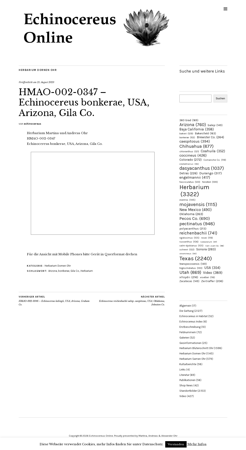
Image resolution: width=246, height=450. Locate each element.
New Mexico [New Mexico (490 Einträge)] (195, 209)
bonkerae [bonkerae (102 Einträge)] (187, 137)
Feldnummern (187, 332)
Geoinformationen (190, 343)
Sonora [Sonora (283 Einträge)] (206, 249)
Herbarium (87, 270)
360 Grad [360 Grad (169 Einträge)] (188, 120)
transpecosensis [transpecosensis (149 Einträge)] (193, 263)
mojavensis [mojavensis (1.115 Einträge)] (198, 204)
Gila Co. (75, 270)
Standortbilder (188, 390)
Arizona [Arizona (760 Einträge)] (192, 124)
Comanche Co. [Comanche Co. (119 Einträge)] (214, 159)
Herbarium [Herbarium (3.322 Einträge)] (194, 191)
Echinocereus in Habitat (193, 316)
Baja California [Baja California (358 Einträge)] (196, 129)
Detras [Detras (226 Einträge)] (188, 173)
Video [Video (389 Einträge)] (212, 272)
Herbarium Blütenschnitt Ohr (196, 348)
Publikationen (187, 380)
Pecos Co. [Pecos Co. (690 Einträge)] (194, 218)
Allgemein (185, 305)
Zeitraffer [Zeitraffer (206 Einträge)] (212, 281)
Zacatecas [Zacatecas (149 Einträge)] (189, 281)
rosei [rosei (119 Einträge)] (207, 237)
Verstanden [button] (176, 444)
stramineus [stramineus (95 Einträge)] (188, 253)
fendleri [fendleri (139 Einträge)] (210, 181)
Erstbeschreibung (190, 326)
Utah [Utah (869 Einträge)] (190, 272)
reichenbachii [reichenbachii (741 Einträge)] (198, 233)
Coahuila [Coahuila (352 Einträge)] (213, 151)
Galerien (184, 337)
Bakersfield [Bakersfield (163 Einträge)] (205, 133)
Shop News (186, 385)
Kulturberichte (187, 364)
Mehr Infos (197, 444)
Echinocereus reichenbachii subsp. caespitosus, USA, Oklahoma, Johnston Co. (128, 300)
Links (182, 369)
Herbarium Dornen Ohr (38, 69)
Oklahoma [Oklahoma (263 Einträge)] (191, 214)
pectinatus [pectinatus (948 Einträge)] (197, 223)
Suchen (220, 98)
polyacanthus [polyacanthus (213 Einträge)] (192, 228)
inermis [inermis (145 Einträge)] (187, 199)
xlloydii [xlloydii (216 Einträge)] (188, 277)
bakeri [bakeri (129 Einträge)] (186, 133)
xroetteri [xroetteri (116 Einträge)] (207, 277)
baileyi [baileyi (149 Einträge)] (215, 125)
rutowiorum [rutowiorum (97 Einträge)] (208, 241)
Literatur (184, 374)
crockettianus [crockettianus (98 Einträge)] (189, 164)
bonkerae (63, 270)
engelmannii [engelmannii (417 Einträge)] (194, 177)
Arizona (52, 270)
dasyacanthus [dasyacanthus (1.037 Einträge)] (201, 168)
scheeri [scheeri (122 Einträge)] (186, 249)
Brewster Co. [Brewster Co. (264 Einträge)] (210, 137)
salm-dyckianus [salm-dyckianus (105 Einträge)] (191, 245)
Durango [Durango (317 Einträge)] (210, 173)
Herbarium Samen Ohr (192, 358)
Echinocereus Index (191, 321)
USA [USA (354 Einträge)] (212, 268)
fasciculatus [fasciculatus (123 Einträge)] (189, 181)
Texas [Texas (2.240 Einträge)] (195, 258)
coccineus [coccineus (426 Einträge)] (193, 155)
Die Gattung (186, 310)
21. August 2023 (45, 82)
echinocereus (32, 123)
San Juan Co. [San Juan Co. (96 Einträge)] (214, 245)
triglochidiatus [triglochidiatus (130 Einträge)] (190, 268)
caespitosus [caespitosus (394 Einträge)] (194, 141)
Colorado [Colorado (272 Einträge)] (190, 160)
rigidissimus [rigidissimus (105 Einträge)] (189, 238)
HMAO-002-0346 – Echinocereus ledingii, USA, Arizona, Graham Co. (55, 300)
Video (182, 396)
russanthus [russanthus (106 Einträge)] (189, 241)
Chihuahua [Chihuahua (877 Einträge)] (196, 146)
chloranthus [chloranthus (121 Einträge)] (189, 151)
